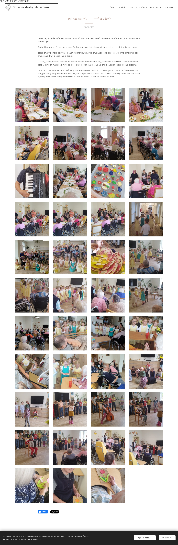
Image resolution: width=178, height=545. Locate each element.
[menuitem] (115, 7)
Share (42, 512)
